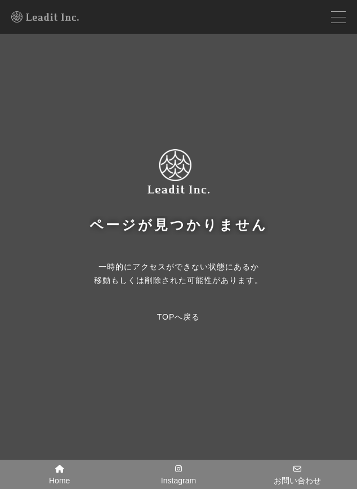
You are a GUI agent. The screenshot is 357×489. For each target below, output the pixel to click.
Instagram (178, 475)
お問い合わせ (297, 475)
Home (59, 475)
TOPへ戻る (178, 316)
